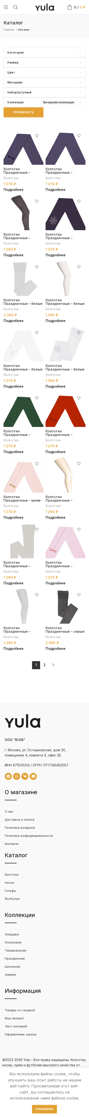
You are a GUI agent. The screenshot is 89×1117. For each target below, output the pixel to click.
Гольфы (10, 891)
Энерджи (12, 934)
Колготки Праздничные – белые (23, 302)
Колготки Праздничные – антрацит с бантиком (23, 172)
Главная (9, 29)
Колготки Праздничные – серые (65, 629)
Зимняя (10, 974)
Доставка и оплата (19, 819)
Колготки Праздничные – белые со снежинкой (65, 369)
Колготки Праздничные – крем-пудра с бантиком (23, 500)
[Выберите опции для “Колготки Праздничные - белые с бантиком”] (56, 321)
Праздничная (15, 958)
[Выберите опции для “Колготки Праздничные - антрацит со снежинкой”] (56, 255)
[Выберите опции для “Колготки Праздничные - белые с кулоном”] (13, 386)
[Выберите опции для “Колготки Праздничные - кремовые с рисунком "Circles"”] (56, 517)
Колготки (11, 178)
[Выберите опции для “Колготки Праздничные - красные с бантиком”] (56, 452)
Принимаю (44, 1109)
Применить (23, 112)
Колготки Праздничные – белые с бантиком (65, 303)
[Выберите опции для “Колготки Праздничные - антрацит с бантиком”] (13, 190)
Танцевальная (15, 950)
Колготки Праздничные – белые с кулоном (23, 369)
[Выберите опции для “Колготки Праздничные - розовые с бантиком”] (56, 583)
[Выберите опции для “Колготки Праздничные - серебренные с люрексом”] (13, 648)
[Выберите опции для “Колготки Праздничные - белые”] (13, 321)
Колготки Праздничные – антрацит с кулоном (63, 172)
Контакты (12, 844)
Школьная (12, 966)
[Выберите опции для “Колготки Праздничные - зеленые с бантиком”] (13, 452)
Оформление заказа (20, 1034)
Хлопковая (13, 942)
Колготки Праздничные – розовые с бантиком (64, 566)
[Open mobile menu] (6, 7)
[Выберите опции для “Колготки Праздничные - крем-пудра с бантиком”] (13, 517)
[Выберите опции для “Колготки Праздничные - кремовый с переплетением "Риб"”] (13, 583)
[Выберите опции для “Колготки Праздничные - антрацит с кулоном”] (56, 190)
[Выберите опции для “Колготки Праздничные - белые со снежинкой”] (56, 386)
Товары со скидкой (20, 1010)
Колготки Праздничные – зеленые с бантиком (22, 434)
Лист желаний (16, 1026)
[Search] (15, 7)
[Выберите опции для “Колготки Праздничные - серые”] (56, 648)
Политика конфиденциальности (29, 836)
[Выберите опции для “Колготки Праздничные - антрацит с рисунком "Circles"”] (13, 255)
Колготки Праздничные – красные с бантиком (64, 434)
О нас (9, 811)
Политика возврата (20, 827)
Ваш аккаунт (14, 1018)
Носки (9, 882)
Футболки (12, 899)
